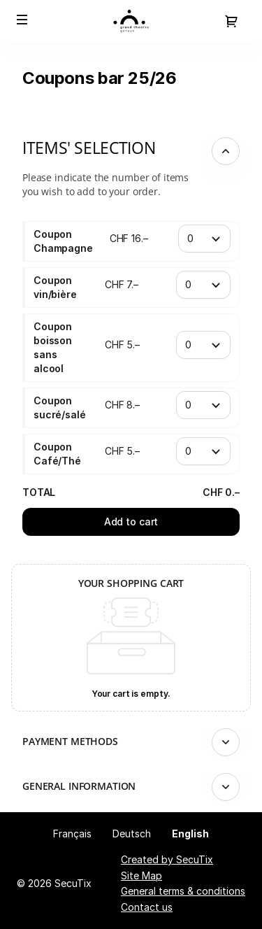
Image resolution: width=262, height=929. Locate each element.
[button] (22, 20)
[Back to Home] (131, 21)
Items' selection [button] (88, 148)
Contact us (147, 907)
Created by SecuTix (167, 859)
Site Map (141, 875)
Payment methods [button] (70, 741)
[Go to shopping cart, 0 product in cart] (231, 21)
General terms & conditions (183, 891)
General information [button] (79, 786)
